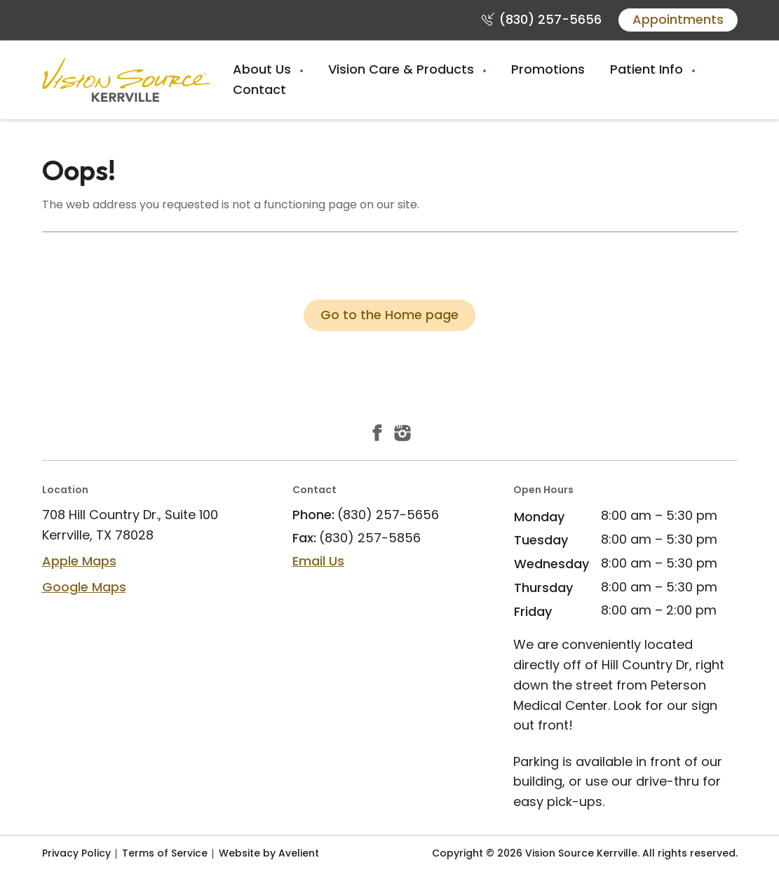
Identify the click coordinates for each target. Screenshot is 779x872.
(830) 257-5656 (550, 19)
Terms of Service (165, 853)
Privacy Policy (76, 853)
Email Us (318, 561)
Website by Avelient (269, 853)
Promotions (548, 69)
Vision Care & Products (402, 69)
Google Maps (84, 587)
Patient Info (648, 69)
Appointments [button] (678, 19)
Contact (259, 89)
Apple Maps (79, 561)
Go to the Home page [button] (389, 314)
